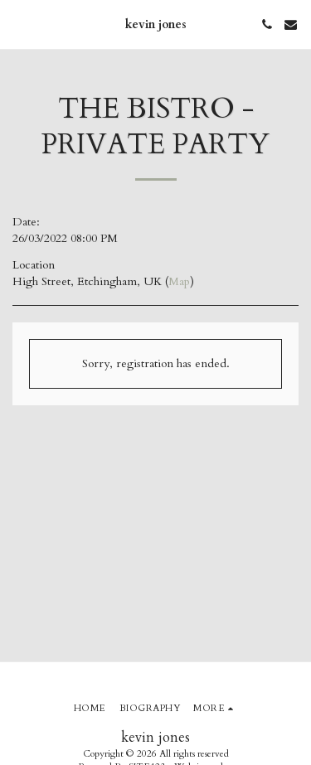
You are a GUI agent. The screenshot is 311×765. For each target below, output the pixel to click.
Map (179, 281)
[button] (18, 24)
